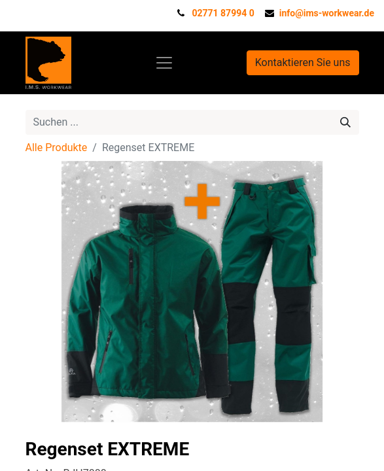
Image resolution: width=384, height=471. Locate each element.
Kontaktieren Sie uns (303, 62)
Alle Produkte (57, 147)
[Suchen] (345, 122)
